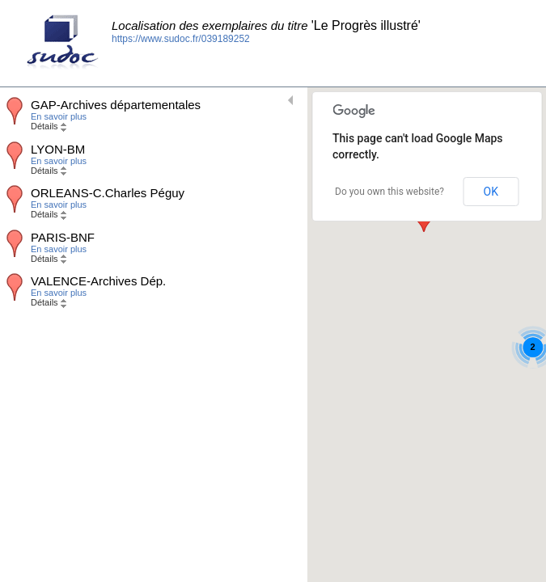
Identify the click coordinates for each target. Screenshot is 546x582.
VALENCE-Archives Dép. (98, 281)
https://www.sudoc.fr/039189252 (181, 38)
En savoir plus (59, 116)
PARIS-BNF (63, 237)
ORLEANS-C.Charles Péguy (107, 193)
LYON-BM (58, 149)
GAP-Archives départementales (116, 105)
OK (491, 191)
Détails (48, 126)
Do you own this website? (389, 191)
